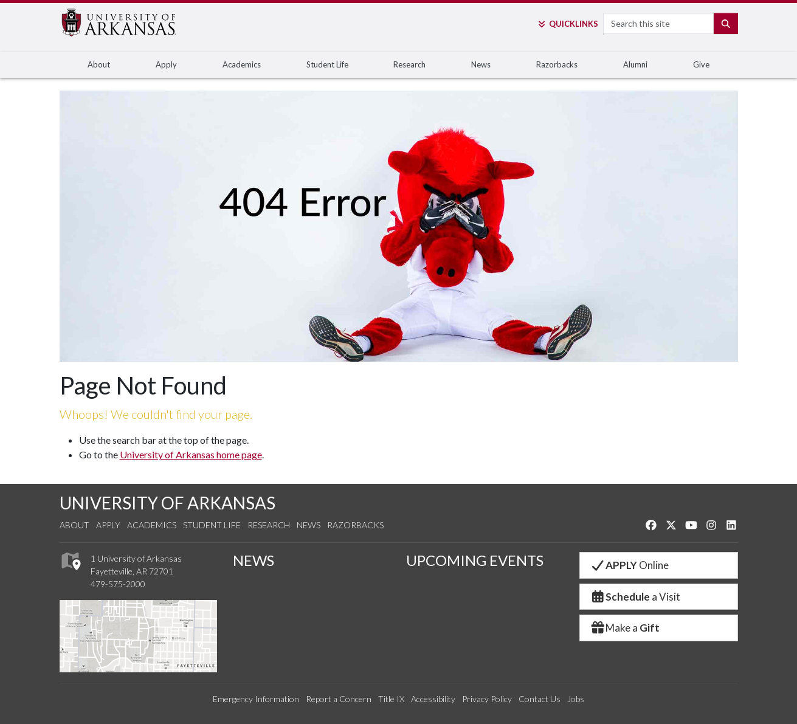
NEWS (253, 560)
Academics (242, 64)
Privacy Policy (487, 699)
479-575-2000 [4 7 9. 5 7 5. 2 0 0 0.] (118, 584)
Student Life (327, 64)
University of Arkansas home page (191, 454)
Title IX (391, 699)
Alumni (635, 64)
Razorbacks (557, 64)
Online (629, 565)
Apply (166, 64)
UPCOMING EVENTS (474, 560)
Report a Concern (338, 699)
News (481, 64)
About (99, 64)
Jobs (575, 699)
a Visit (635, 596)
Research (409, 64)
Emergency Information (256, 699)
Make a (625, 627)
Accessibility (433, 699)
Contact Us (540, 699)
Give (701, 64)
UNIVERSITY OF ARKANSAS (167, 502)
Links (567, 24)
